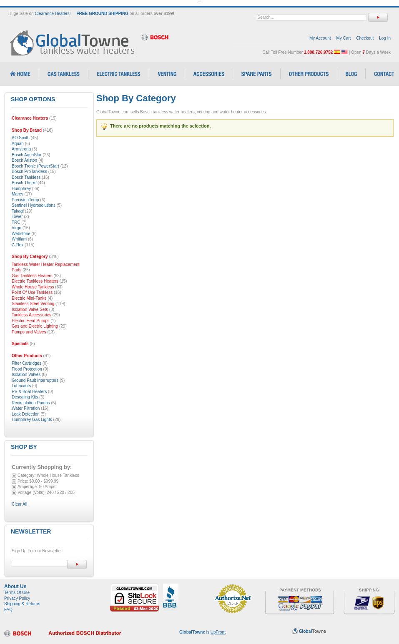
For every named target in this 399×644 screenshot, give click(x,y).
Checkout (365, 38)
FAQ (8, 609)
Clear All (19, 504)
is (202, 632)
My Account (320, 38)
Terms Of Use (17, 592)
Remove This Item (14, 476)
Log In (385, 38)
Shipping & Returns (22, 603)
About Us (15, 586)
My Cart (343, 38)
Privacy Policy (17, 598)
